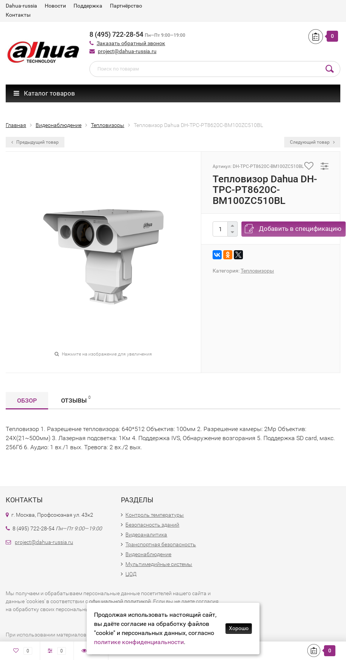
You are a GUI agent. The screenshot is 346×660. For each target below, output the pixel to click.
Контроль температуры (154, 515)
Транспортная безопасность (160, 544)
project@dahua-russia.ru (127, 51)
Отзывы (76, 399)
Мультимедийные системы (158, 564)
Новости (55, 6)
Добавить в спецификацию (300, 228)
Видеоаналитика (146, 534)
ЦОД (130, 574)
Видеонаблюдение (148, 554)
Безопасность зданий (152, 525)
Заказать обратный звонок (131, 43)
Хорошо (239, 628)
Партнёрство (126, 6)
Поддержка (88, 6)
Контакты (18, 15)
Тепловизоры (257, 271)
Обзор (27, 400)
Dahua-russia (21, 6)
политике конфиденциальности (139, 642)
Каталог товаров (44, 93)
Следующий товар (312, 142)
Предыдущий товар (35, 142)
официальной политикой (120, 601)
